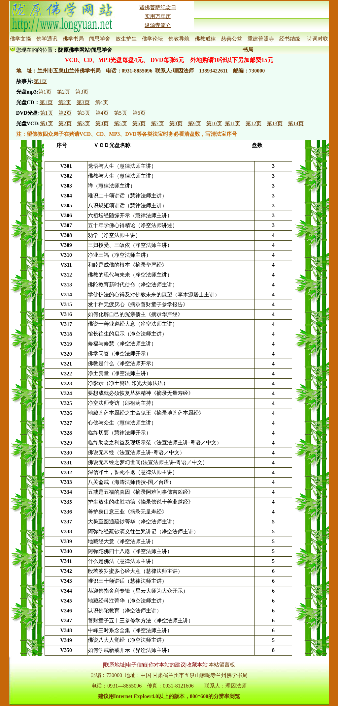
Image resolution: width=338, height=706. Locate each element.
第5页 (120, 113)
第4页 (101, 102)
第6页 (139, 113)
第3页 (81, 92)
